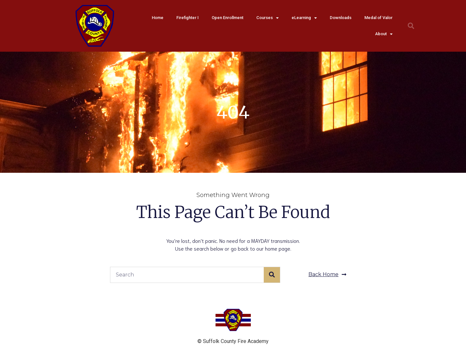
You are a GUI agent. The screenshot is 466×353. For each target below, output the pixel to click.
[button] (327, 274)
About (384, 34)
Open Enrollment (227, 17)
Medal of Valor (378, 17)
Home (157, 17)
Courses (267, 18)
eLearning (304, 18)
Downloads (340, 17)
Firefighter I (187, 17)
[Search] (272, 275)
